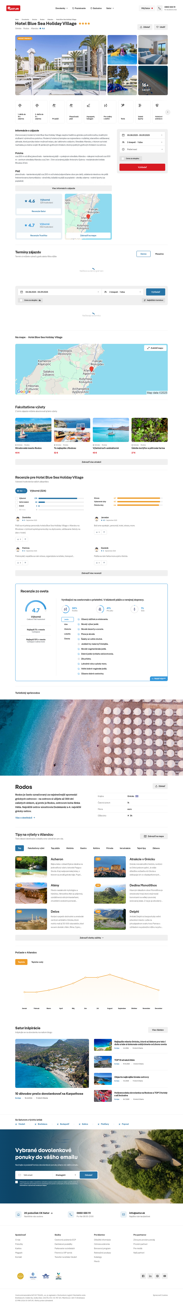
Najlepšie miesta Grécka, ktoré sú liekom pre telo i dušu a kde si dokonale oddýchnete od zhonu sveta (140, 1043)
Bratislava (41, 1124)
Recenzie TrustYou (38, 235)
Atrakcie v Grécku (142, 859)
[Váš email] (34, 1175)
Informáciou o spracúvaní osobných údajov (33, 1185)
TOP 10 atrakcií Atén (124, 1060)
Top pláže (55, 848)
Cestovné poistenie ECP (65, 1239)
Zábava (156, 848)
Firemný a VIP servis (63, 1252)
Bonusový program (102, 1248)
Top (19, 848)
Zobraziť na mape (154, 836)
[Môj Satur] (147, 8)
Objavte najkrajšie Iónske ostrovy (131, 1077)
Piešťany (103, 1124)
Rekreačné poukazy (102, 1252)
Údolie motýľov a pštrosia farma (148, 448)
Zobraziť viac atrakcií (91, 462)
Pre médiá (137, 1248)
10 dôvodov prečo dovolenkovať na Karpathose (49, 1093)
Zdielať (145, 27)
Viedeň (20, 1124)
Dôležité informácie (102, 1239)
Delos (55, 911)
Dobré (21, 506)
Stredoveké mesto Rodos (28, 448)
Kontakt (18, 1257)
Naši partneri (138, 1252)
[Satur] (13, 8)
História (70, 848)
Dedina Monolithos (143, 885)
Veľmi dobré (24, 502)
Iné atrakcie (125, 848)
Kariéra (18, 1248)
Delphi (134, 911)
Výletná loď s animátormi (106, 448)
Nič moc (22, 510)
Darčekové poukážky (63, 1244)
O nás (17, 1239)
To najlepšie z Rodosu (65, 448)
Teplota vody (37, 962)
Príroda (109, 848)
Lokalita (67, 634)
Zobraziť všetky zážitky (91, 938)
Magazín (18, 1252)
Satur (110, 8)
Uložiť (160, 27)
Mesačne (159, 254)
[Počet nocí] (142, 149)
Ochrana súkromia (102, 1244)
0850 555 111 (84, 1213)
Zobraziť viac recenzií (91, 573)
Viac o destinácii (25, 817)
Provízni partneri (140, 1244)
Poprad (124, 1124)
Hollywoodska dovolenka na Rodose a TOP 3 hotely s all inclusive (140, 1094)
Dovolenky (61, 8)
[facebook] (143, 1276)
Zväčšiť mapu (155, 348)
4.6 (42, 28)
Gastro (83, 848)
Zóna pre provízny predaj (144, 1239)
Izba (66, 624)
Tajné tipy (141, 848)
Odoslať (88, 1175)
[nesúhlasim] (25, 539)
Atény (55, 885)
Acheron (57, 859)
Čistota (67, 639)
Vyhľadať (142, 167)
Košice (83, 1124)
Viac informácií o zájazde (63, 188)
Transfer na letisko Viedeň (66, 1257)
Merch (97, 1261)
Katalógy (98, 1257)
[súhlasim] (19, 539)
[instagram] (157, 1276)
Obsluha (67, 629)
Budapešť (63, 1124)
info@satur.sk (137, 1213)
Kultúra (96, 848)
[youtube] (165, 1276)
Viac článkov (158, 1030)
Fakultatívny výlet (36, 848)
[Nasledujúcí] (167, 112)
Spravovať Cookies (160, 1295)
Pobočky (19, 1244)
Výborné (22, 498)
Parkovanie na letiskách (65, 1248)
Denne (144, 254)
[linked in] (150, 1276)
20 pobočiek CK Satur (38, 1213)
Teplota (21, 962)
